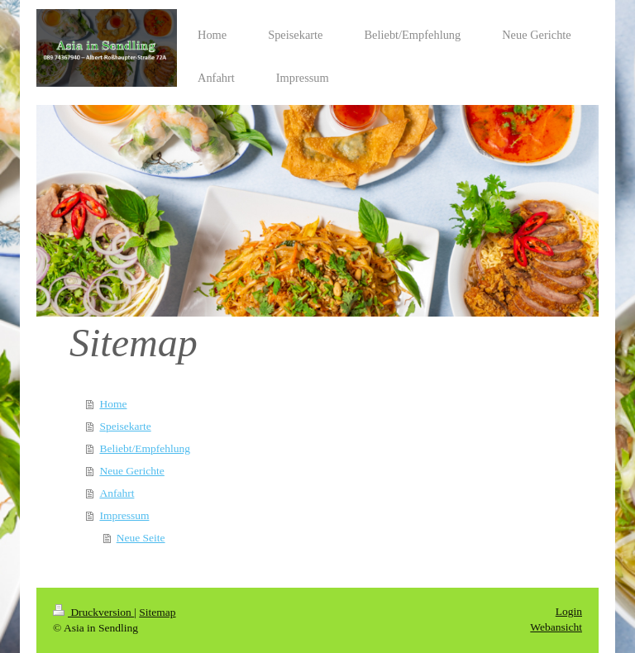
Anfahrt (116, 493)
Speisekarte (124, 426)
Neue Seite (141, 537)
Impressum (124, 515)
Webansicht (556, 627)
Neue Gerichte (131, 471)
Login (569, 611)
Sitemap (157, 612)
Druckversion (93, 612)
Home (113, 404)
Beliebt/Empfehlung (144, 448)
